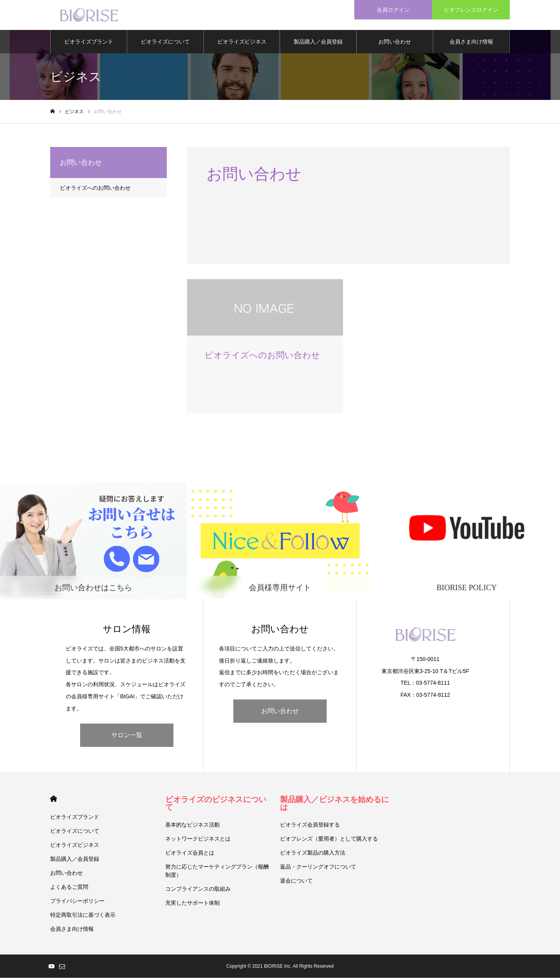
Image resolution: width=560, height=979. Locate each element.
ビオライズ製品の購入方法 (312, 854)
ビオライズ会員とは (189, 854)
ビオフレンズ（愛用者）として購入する (329, 840)
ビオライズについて (165, 43)
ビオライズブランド (88, 43)
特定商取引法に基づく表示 (83, 916)
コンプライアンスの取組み (198, 890)
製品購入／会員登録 (318, 43)
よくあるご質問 (69, 888)
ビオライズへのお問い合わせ (95, 189)
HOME (53, 800)
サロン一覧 (126, 736)
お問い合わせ (394, 43)
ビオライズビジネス (241, 43)
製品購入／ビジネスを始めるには (334, 804)
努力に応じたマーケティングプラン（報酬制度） (217, 872)
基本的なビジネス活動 (192, 826)
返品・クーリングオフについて (318, 868)
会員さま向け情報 (471, 43)
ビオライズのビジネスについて (215, 804)
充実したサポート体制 (192, 904)
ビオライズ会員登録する (310, 826)
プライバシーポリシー (77, 902)
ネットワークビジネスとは (198, 840)
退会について (296, 882)
